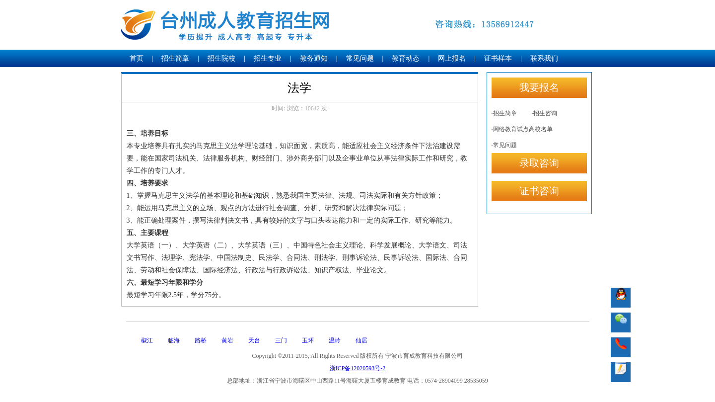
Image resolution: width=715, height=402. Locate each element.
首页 (136, 58)
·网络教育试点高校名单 (522, 129)
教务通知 (314, 58)
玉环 (308, 340)
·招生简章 (504, 113)
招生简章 (175, 58)
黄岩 (227, 340)
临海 (174, 340)
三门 (281, 340)
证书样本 (498, 58)
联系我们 (544, 58)
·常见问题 (504, 145)
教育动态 (406, 58)
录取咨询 (539, 163)
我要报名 (539, 87)
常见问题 (360, 58)
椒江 (147, 340)
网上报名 (452, 58)
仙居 (361, 340)
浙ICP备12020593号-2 (358, 368)
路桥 (201, 340)
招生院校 (221, 58)
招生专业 (268, 58)
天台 (254, 340)
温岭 (335, 340)
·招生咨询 (544, 113)
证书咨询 (539, 190)
